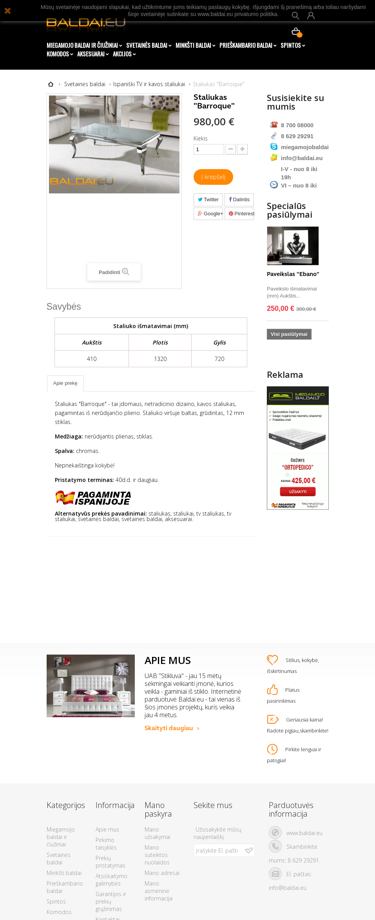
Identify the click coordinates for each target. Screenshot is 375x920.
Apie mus (107, 747)
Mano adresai (162, 790)
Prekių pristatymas (110, 779)
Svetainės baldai (146, 45)
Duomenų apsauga (108, 851)
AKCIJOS (122, 53)
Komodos (58, 53)
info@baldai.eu (302, 156)
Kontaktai (108, 837)
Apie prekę (65, 383)
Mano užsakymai (157, 750)
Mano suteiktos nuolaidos (157, 772)
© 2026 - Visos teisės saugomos (187, 908)
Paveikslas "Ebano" (293, 289)
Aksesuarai (91, 53)
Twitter (208, 199)
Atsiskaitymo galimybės (111, 797)
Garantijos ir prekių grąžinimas (111, 819)
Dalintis (239, 199)
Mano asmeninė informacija (158, 808)
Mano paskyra (158, 727)
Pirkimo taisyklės (106, 761)
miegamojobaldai (305, 146)
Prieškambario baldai (245, 45)
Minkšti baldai (193, 45)
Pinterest (241, 213)
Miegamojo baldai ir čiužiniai (82, 45)
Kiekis (201, 138)
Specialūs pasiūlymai (289, 225)
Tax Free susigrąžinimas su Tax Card (114, 873)
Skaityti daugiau (169, 645)
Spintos (291, 45)
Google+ (210, 213)
